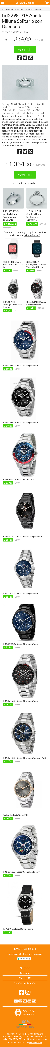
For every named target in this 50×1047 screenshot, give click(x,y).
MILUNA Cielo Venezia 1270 (13, 9)
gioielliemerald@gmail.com (35, 1039)
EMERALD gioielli (25, 2)
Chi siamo (25, 972)
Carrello (25, 978)
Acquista (25, 49)
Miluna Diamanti (34, 9)
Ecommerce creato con (25, 1042)
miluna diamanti (32, 235)
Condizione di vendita (25, 983)
